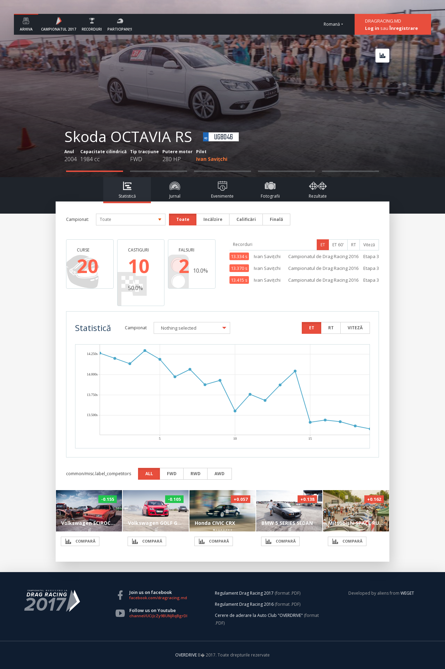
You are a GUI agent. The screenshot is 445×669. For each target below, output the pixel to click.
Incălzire (212, 219)
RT (353, 245)
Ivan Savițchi (211, 159)
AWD (220, 474)
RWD (196, 474)
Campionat (136, 328)
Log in (372, 28)
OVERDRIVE (186, 655)
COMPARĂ (80, 541)
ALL (149, 474)
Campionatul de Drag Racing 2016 (323, 256)
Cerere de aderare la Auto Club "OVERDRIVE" (259, 615)
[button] (192, 328)
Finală (276, 219)
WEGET (407, 593)
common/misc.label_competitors (98, 474)
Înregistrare (403, 28)
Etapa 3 (371, 256)
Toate (182, 219)
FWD (172, 474)
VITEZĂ (355, 328)
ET (323, 245)
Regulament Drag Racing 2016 (244, 604)
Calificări (246, 219)
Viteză (369, 245)
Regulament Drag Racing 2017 (244, 593)
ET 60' (338, 245)
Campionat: (77, 219)
